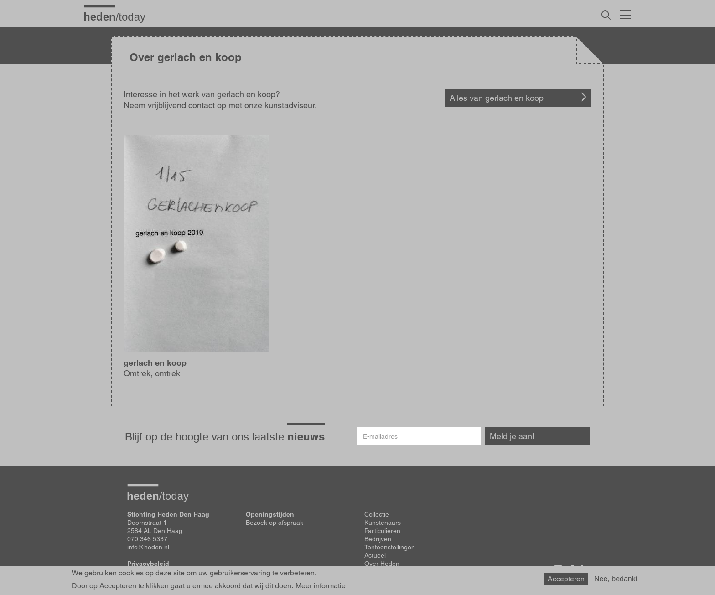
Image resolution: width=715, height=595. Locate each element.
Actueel (375, 555)
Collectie (376, 514)
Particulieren (382, 530)
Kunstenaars (382, 522)
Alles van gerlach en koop (497, 98)
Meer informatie (320, 586)
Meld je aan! (512, 436)
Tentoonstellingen (389, 547)
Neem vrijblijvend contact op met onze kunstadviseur (219, 105)
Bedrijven (377, 539)
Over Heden (381, 563)
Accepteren (566, 578)
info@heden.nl (148, 547)
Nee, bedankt (615, 579)
